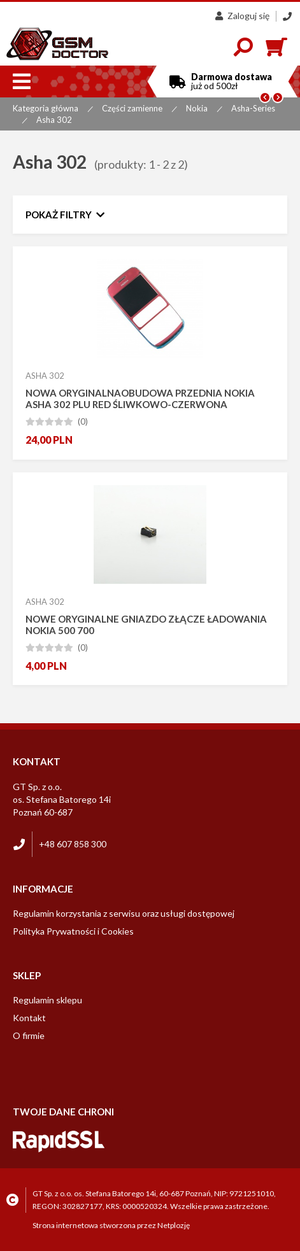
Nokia (197, 108)
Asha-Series (253, 108)
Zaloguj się (242, 15)
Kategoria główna (45, 108)
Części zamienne (132, 108)
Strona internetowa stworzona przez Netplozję (111, 1225)
